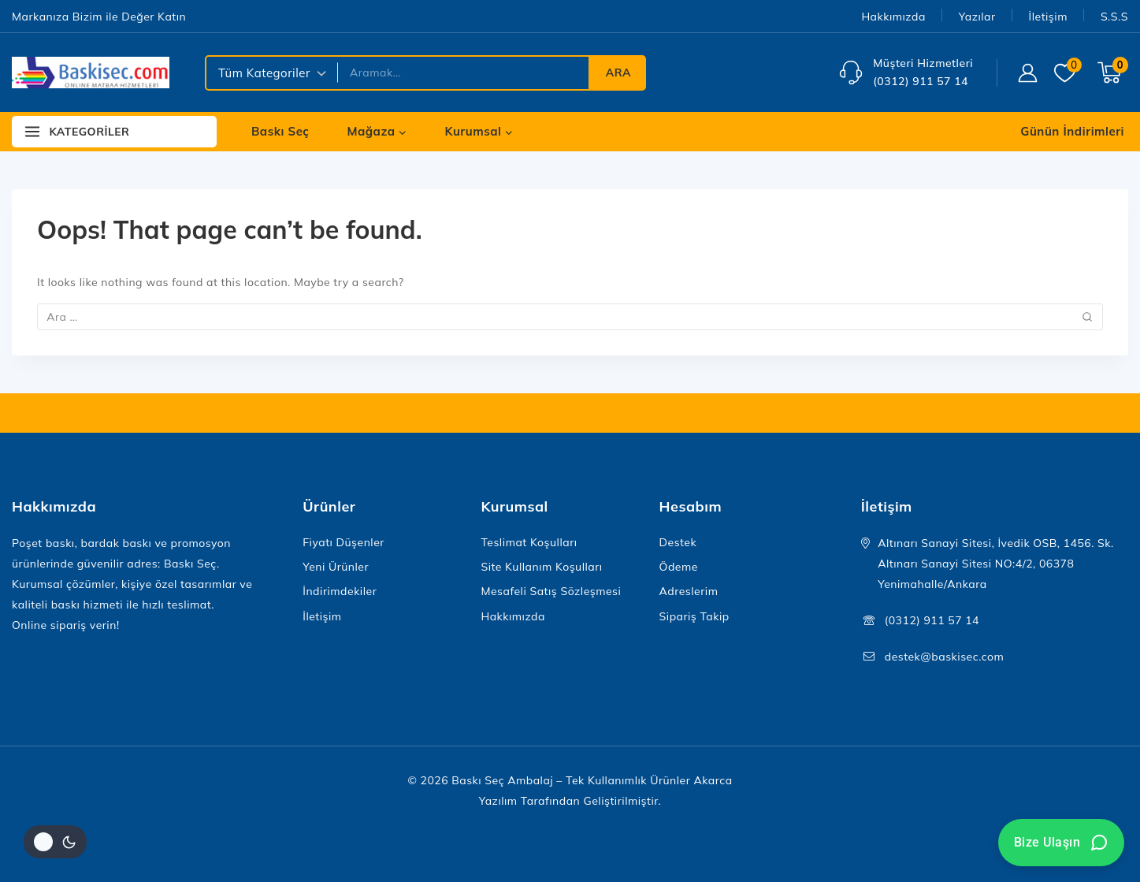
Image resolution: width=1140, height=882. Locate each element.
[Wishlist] (1068, 73)
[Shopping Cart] (1112, 72)
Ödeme (678, 567)
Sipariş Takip (694, 616)
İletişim (1048, 16)
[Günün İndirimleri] (1070, 131)
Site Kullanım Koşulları (541, 567)
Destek (678, 542)
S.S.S (1114, 16)
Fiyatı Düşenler (343, 542)
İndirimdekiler (340, 591)
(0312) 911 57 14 (932, 620)
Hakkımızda (893, 16)
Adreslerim (689, 591)
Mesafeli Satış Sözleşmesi (551, 591)
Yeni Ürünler (336, 567)
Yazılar (977, 16)
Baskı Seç (280, 131)
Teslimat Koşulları (529, 542)
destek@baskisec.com (944, 656)
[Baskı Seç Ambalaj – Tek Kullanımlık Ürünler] (90, 72)
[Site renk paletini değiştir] (55, 841)
